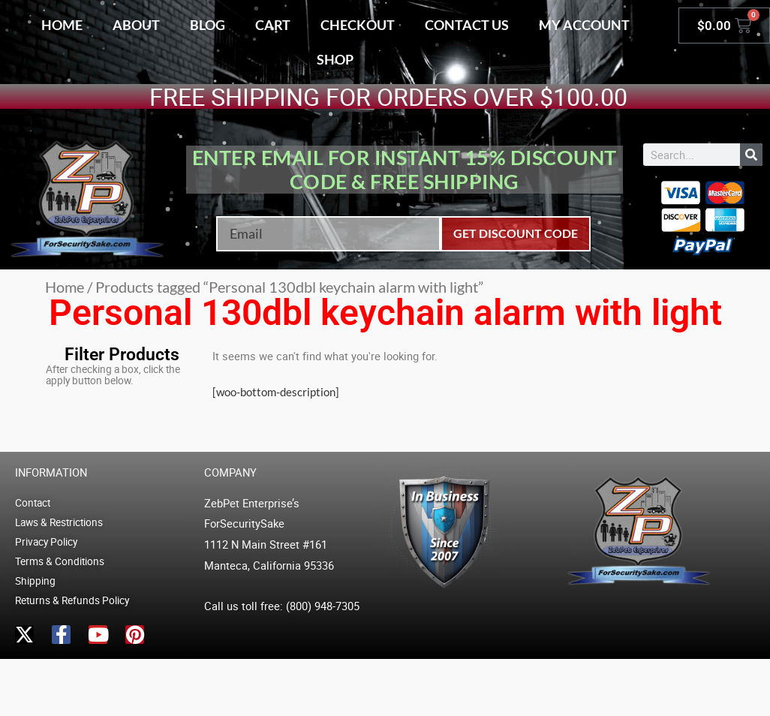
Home (62, 25)
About (136, 25)
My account (584, 25)
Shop (335, 59)
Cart (272, 25)
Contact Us (467, 25)
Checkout (357, 25)
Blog (207, 25)
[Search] (751, 154)
